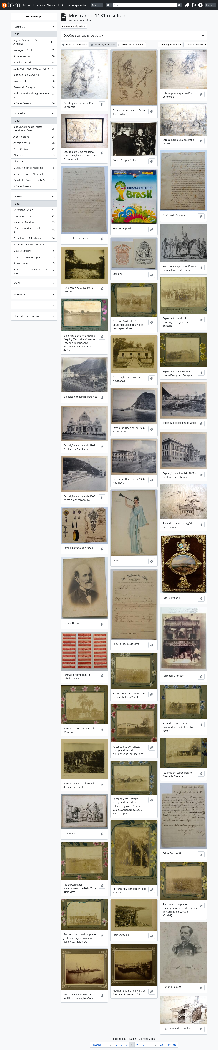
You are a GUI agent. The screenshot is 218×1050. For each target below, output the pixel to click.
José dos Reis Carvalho (34, 75)
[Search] (145, 5)
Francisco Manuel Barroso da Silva (34, 271)
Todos (17, 34)
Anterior (96, 1044)
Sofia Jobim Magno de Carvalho (34, 69)
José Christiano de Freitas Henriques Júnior (34, 128)
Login (209, 5)
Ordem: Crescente (194, 44)
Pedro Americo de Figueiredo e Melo (34, 95)
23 (161, 1044)
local (16, 283)
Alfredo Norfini (34, 56)
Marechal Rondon (34, 222)
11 (149, 1044)
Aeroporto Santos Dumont (34, 245)
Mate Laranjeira (34, 251)
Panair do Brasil (34, 63)
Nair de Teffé (34, 81)
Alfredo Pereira (34, 104)
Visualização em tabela (131, 44)
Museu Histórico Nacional (34, 168)
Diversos (34, 156)
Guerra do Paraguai (34, 87)
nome (17, 196)
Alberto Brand (34, 137)
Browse (96, 5)
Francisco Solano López (34, 257)
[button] (187, 5)
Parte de (19, 27)
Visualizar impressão (74, 44)
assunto (19, 294)
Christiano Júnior (34, 210)
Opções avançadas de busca (83, 35)
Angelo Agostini (34, 143)
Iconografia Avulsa (34, 50)
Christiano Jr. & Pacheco (34, 239)
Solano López (34, 263)
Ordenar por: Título (169, 44)
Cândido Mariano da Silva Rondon (34, 230)
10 (143, 1044)
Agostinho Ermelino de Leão (34, 180)
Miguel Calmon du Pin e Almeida (34, 41)
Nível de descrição (26, 316)
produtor (19, 113)
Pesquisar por (34, 16)
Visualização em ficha (103, 44)
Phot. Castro (34, 149)
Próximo (171, 1044)
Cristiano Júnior (34, 216)
